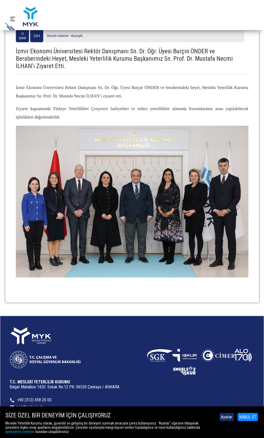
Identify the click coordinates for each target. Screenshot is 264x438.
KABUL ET (247, 417)
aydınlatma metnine (20, 432)
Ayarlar (226, 417)
